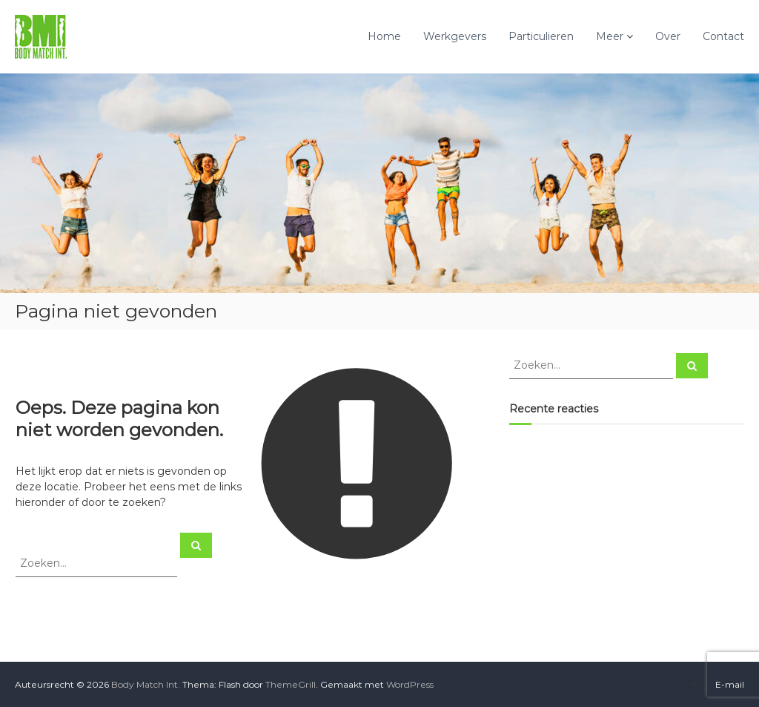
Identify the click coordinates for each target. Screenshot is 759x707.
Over (667, 36)
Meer (609, 36)
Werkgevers (454, 36)
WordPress (410, 684)
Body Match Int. (145, 684)
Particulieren (541, 36)
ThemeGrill (290, 684)
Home (384, 36)
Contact (723, 36)
